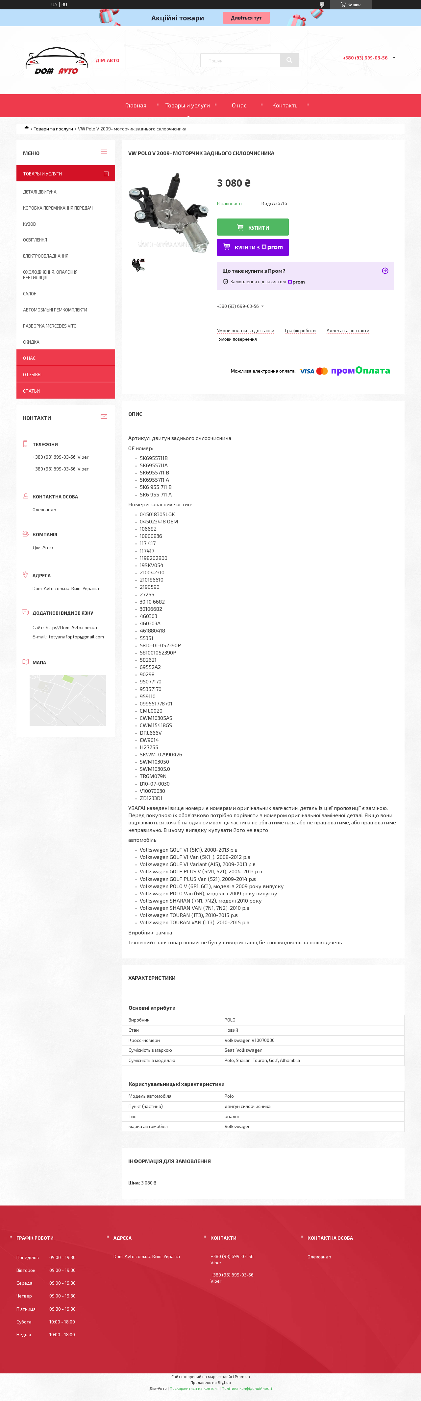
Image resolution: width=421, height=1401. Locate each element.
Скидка (31, 342)
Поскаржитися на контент (194, 1388)
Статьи (31, 391)
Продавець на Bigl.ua (210, 1382)
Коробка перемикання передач (58, 208)
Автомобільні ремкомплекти (55, 309)
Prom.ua (242, 1376)
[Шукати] (289, 60)
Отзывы (32, 374)
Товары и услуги (187, 105)
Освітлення (35, 239)
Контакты (285, 105)
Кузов (29, 224)
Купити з (259, 247)
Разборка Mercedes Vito (50, 326)
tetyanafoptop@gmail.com (76, 636)
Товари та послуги (53, 128)
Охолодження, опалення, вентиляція (51, 274)
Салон (30, 293)
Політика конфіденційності (247, 1388)
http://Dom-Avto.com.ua (71, 627)
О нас (239, 105)
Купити (258, 227)
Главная (135, 105)
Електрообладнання (45, 256)
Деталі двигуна (40, 192)
